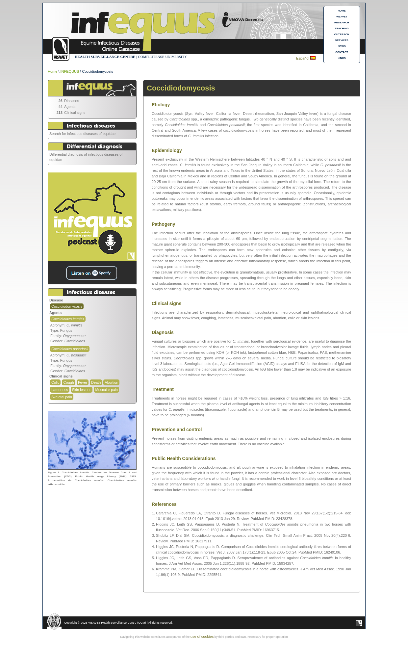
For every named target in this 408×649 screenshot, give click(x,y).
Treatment (163, 389)
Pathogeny (163, 224)
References (164, 504)
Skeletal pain (61, 397)
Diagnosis (163, 332)
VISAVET (341, 16)
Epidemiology (167, 150)
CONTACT (341, 52)
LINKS (342, 58)
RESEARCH (341, 22)
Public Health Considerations (184, 458)
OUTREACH (341, 34)
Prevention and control (177, 429)
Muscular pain (106, 390)
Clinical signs (166, 303)
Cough (68, 382)
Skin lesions (81, 390)
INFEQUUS (70, 71)
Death (96, 382)
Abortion (111, 382)
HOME (342, 10)
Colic (55, 382)
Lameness (59, 390)
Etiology (161, 104)
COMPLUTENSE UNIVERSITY (162, 57)
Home (52, 71)
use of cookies (202, 636)
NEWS (342, 46)
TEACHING (342, 28)
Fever (82, 382)
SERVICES (341, 40)
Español (303, 58)
